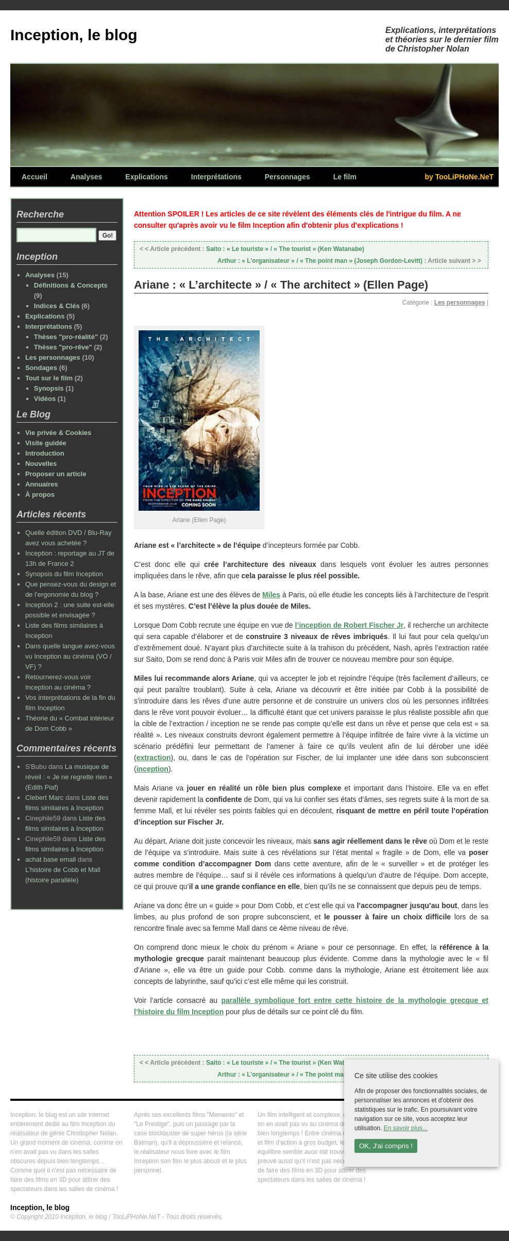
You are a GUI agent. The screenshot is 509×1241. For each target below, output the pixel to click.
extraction (154, 757)
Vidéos (45, 399)
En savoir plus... (406, 1128)
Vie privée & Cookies (58, 433)
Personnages (287, 177)
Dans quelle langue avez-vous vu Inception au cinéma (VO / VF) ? (70, 656)
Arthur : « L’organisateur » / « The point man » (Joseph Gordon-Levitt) (350, 260)
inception (152, 769)
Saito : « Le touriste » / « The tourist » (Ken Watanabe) (252, 249)
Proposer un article (55, 474)
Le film (345, 177)
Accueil (34, 177)
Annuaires (41, 484)
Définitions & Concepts (71, 285)
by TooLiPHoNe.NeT (459, 177)
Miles (271, 595)
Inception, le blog (74, 34)
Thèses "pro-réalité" (66, 337)
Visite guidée (45, 443)
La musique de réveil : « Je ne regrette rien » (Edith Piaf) (68, 777)
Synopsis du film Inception (64, 574)
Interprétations (216, 177)
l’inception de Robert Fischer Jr (349, 625)
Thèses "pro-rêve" (63, 347)
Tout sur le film (49, 378)
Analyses (86, 177)
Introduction (44, 453)
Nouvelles (41, 463)
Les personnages (459, 302)
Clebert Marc (44, 797)
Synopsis (49, 388)
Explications (146, 177)
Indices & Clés (57, 306)
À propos (40, 494)
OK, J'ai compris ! (386, 1146)
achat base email (50, 859)
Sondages (41, 368)
